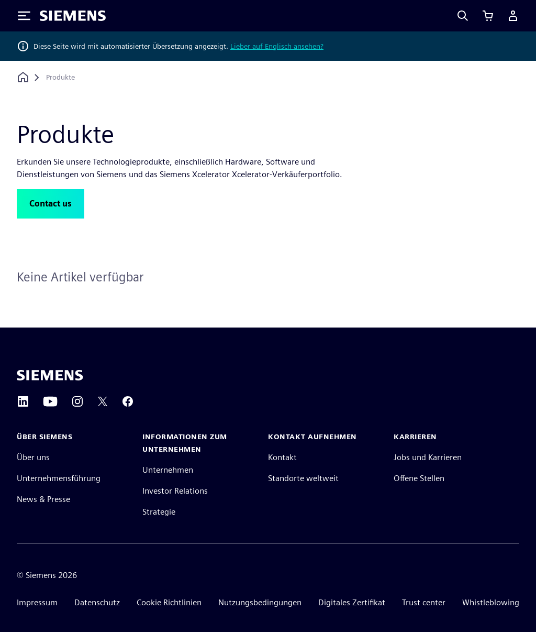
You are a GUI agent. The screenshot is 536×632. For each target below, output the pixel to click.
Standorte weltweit (303, 478)
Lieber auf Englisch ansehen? (276, 46)
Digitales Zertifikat (351, 602)
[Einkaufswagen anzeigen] (487, 15)
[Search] (462, 15)
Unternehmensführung (58, 478)
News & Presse (43, 499)
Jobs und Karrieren (428, 457)
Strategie (158, 512)
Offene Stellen (419, 478)
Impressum (37, 602)
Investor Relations (175, 491)
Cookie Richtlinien (169, 602)
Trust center (423, 602)
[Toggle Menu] (24, 15)
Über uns (33, 457)
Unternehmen (167, 470)
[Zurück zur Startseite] (23, 77)
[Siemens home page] (50, 375)
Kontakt (282, 457)
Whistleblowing (490, 602)
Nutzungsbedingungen (260, 602)
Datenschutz (97, 602)
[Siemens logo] (73, 15)
